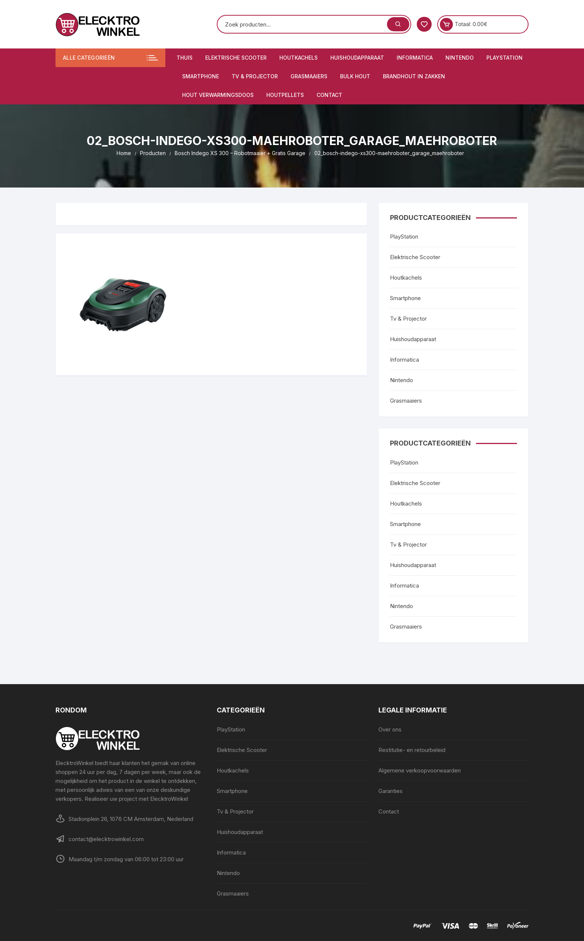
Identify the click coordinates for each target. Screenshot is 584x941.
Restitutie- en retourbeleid (411, 749)
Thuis (185, 57)
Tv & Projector (255, 76)
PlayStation (504, 57)
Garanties (390, 790)
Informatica (415, 57)
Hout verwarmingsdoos (218, 95)
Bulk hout (355, 76)
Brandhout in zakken (414, 76)
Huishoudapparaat (357, 57)
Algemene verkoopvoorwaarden (419, 770)
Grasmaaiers (309, 76)
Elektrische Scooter (236, 57)
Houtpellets (285, 95)
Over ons (390, 729)
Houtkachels (298, 57)
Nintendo (459, 57)
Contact (329, 95)
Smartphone (200, 76)
